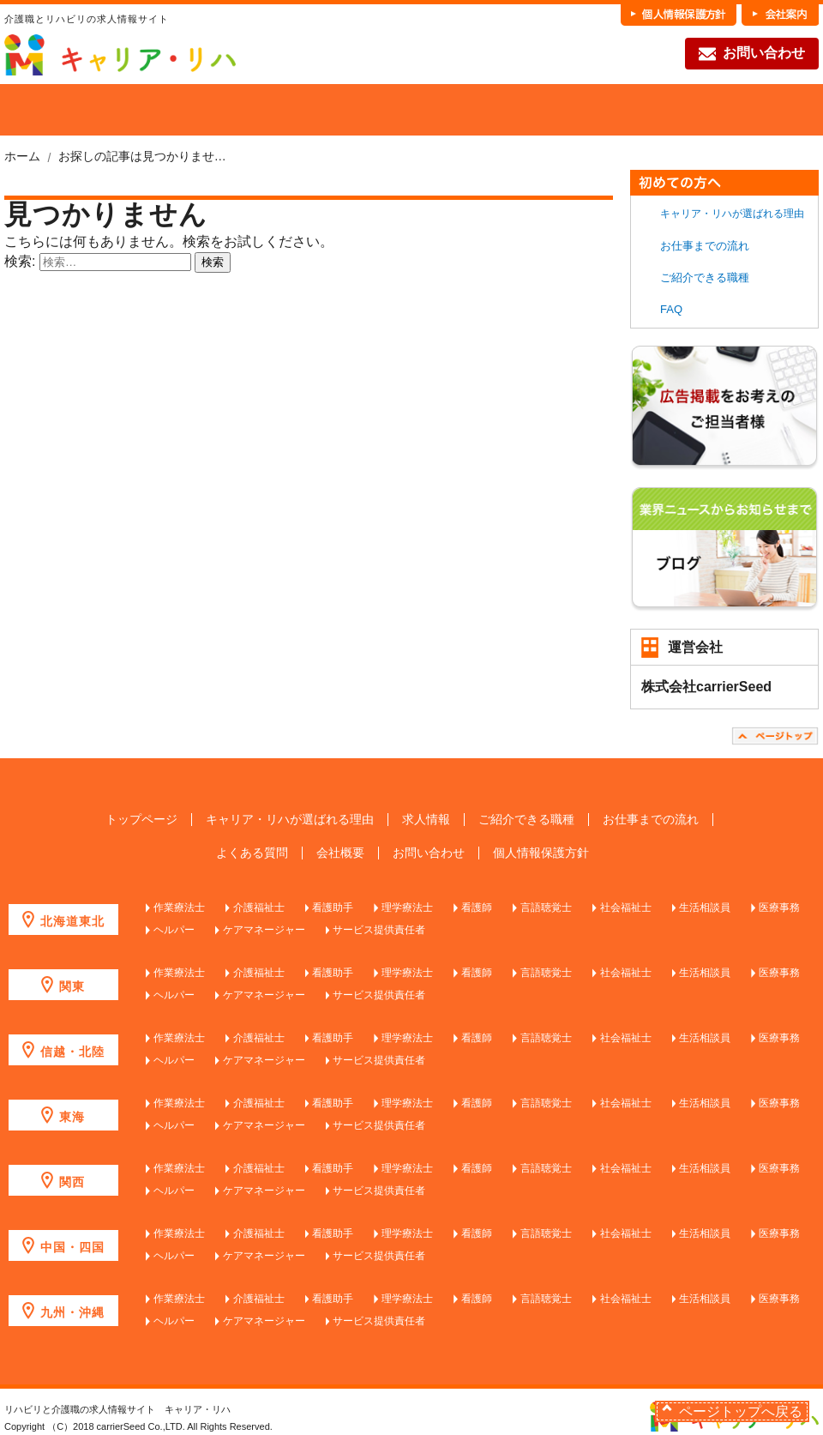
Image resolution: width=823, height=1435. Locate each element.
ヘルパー (174, 930)
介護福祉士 (259, 907)
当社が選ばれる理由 (121, 110)
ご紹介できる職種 (375, 110)
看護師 (476, 907)
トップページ (141, 819)
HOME (31, 110)
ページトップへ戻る (740, 1411)
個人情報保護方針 (541, 853)
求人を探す (248, 110)
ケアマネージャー (264, 930)
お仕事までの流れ (629, 110)
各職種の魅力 (502, 110)
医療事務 (779, 907)
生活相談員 (704, 907)
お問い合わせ (752, 54)
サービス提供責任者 (379, 930)
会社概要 (340, 853)
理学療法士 (407, 907)
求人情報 (426, 819)
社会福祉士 (626, 907)
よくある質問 (252, 853)
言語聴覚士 (546, 907)
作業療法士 (179, 907)
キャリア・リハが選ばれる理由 (732, 214)
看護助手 (332, 907)
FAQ (756, 110)
